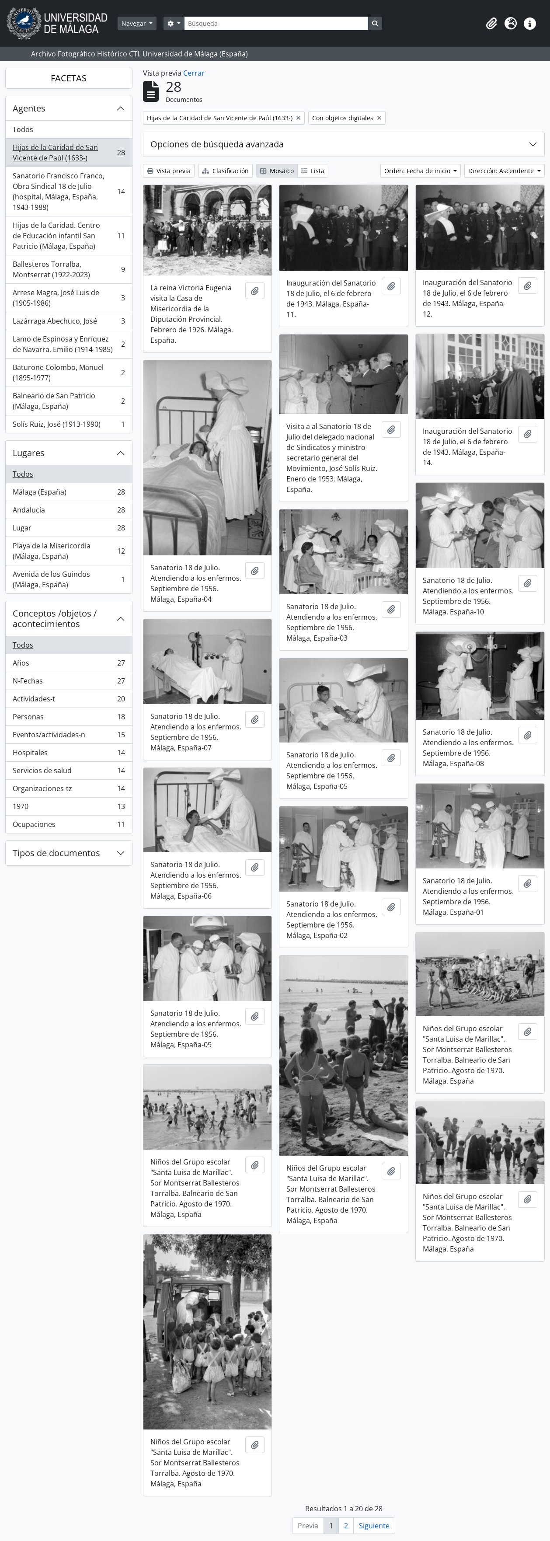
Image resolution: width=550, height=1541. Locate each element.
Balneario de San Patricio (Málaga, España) (68, 401)
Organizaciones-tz (68, 790)
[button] (491, 23)
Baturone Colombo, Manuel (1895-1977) (68, 373)
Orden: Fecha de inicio (418, 171)
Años (68, 665)
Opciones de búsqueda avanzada (217, 144)
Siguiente (374, 1526)
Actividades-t (68, 701)
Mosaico (277, 171)
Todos (23, 129)
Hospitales (68, 754)
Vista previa (169, 171)
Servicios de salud (68, 772)
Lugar (68, 530)
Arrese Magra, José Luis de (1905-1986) (68, 298)
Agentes (29, 108)
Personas (68, 718)
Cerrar (194, 73)
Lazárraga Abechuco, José (68, 323)
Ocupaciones (68, 826)
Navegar (135, 23)
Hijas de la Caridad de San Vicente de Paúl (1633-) (68, 153)
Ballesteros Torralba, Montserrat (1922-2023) (68, 269)
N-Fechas (68, 683)
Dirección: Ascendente (502, 171)
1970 (68, 808)
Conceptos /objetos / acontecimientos (55, 618)
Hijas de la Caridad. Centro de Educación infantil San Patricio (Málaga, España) (68, 235)
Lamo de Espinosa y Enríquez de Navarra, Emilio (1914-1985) (68, 344)
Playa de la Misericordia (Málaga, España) (68, 551)
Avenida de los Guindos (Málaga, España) (68, 579)
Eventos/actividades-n (68, 736)
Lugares (29, 453)
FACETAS (69, 78)
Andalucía (68, 512)
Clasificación (225, 171)
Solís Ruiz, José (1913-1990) (68, 426)
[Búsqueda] (276, 23)
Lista (312, 171)
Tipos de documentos (56, 853)
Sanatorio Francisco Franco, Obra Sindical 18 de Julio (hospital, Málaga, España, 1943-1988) (68, 191)
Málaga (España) (68, 494)
